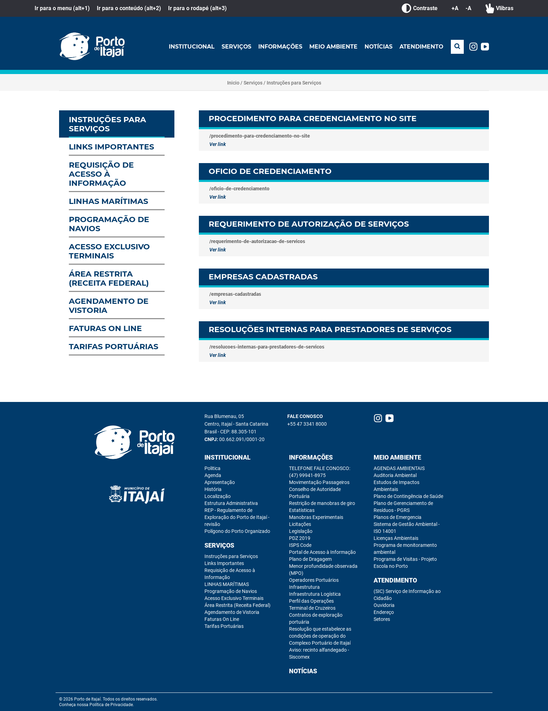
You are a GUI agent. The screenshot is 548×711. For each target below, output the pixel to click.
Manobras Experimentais (316, 517)
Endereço (384, 612)
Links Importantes (224, 563)
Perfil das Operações (311, 601)
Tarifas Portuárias (224, 626)
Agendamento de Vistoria (231, 612)
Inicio (233, 83)
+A (455, 8)
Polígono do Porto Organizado (237, 531)
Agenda (212, 475)
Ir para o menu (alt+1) (62, 8)
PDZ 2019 (299, 538)
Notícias (378, 46)
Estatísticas (302, 510)
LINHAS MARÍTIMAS (226, 584)
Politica (212, 468)
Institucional (189, 46)
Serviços (234, 46)
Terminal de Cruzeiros (312, 608)
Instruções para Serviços (294, 83)
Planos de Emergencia (397, 517)
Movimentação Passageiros (319, 482)
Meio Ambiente (332, 46)
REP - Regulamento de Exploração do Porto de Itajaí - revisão (236, 517)
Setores (382, 619)
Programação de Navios (230, 591)
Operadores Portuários (314, 580)
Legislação (300, 531)
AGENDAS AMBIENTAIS (399, 468)
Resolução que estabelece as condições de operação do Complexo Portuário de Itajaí (320, 636)
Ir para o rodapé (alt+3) (197, 8)
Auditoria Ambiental (395, 475)
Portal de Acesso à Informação (322, 552)
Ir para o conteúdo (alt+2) (129, 8)
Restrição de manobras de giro (322, 503)
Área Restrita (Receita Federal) (237, 605)
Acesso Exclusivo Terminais (234, 598)
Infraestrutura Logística (315, 594)
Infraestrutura (304, 587)
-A (468, 8)
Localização (217, 496)
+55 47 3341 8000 (307, 424)
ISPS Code (300, 545)
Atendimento (421, 46)
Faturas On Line (221, 619)
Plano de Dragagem (310, 559)
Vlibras (499, 8)
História (213, 489)
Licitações (300, 524)
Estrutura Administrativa (231, 503)
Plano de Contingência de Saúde (408, 496)
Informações (279, 46)
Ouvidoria (384, 605)
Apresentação (219, 482)
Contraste (420, 8)
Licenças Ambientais (396, 538)
